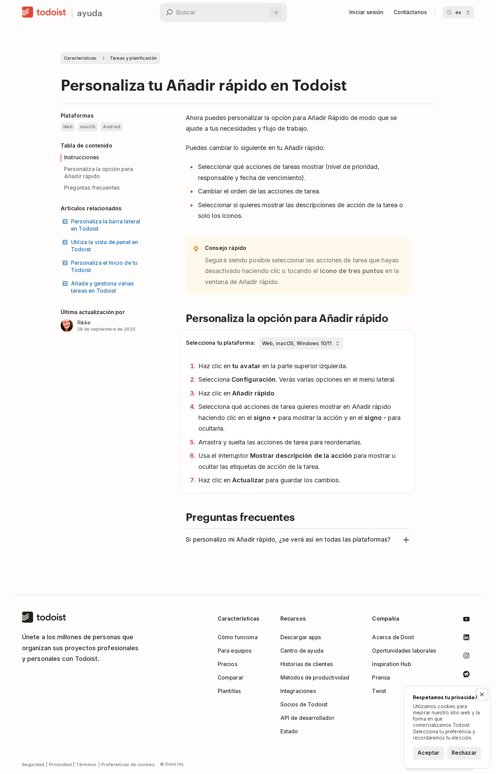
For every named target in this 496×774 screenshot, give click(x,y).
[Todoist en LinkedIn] (466, 638)
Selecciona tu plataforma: (220, 343)
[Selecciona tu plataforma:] (301, 343)
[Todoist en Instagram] (466, 657)
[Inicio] (44, 12)
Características (80, 58)
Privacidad (60, 764)
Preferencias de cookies (128, 764)
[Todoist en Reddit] (466, 675)
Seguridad (33, 764)
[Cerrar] (481, 694)
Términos (86, 764)
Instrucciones (81, 157)
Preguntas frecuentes (92, 187)
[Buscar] (275, 12)
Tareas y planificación (133, 58)
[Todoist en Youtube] (466, 620)
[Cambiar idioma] (458, 12)
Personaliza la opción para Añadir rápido (98, 173)
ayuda (89, 12)
